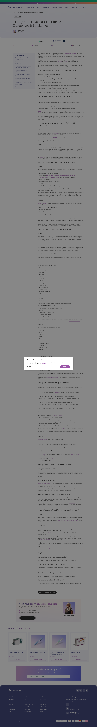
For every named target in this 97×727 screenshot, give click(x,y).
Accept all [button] (64, 366)
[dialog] (48, 363)
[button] (30, 366)
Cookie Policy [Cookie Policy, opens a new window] (45, 363)
